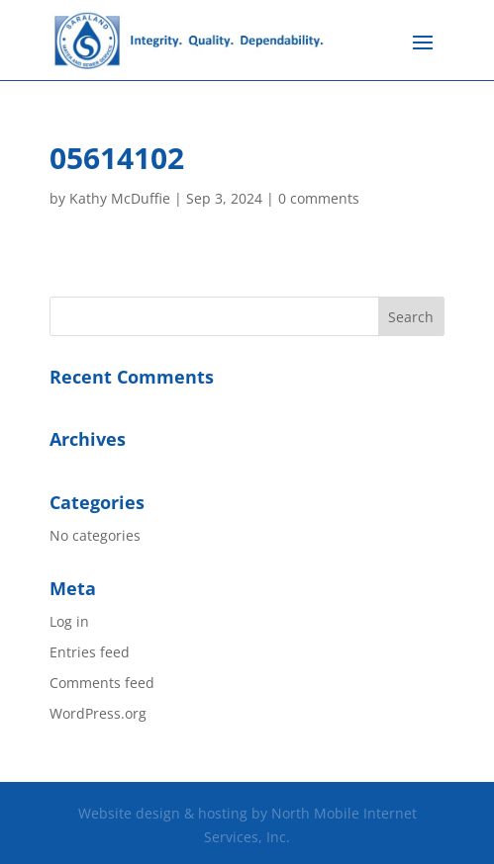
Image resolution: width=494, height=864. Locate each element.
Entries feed (89, 652)
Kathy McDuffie (119, 198)
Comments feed (101, 682)
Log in (69, 621)
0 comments (318, 198)
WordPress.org (98, 713)
